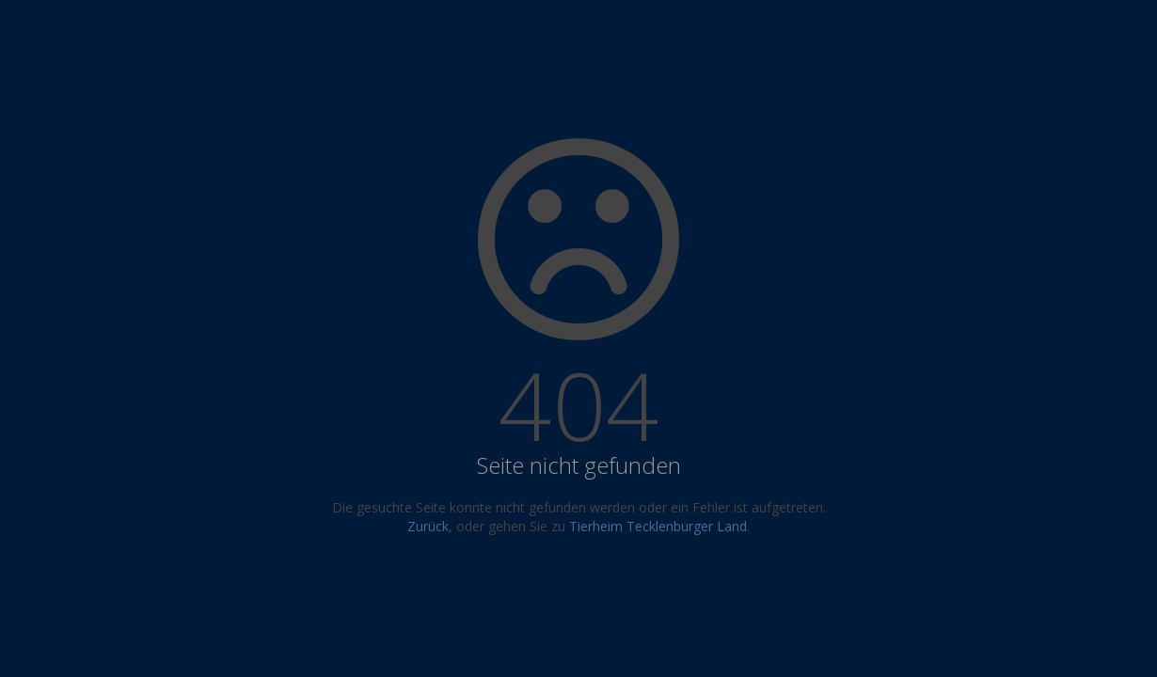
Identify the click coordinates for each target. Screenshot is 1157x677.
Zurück (428, 526)
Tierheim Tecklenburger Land (658, 526)
